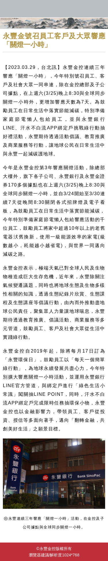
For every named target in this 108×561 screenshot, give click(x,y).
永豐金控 (54, 8)
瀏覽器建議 (39, 555)
